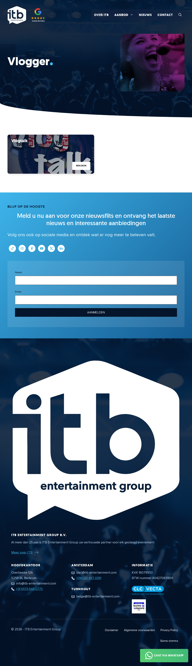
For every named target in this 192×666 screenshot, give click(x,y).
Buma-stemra (169, 641)
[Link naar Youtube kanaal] (41, 248)
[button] (180, 15)
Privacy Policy (169, 630)
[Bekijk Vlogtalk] (51, 154)
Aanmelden (96, 312)
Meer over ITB (21, 552)
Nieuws (145, 15)
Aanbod (125, 15)
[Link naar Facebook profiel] (31, 248)
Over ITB (101, 15)
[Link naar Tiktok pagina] (12, 248)
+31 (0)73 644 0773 (29, 589)
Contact (165, 15)
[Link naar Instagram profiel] (22, 248)
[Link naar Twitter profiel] (51, 248)
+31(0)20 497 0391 (88, 578)
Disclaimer (111, 630)
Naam (18, 272)
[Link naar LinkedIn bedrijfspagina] (61, 248)
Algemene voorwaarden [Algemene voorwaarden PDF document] (139, 630)
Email (18, 291)
